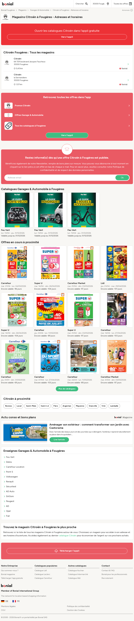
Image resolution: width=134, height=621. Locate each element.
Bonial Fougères (8, 10)
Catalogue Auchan (76, 570)
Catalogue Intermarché (78, 574)
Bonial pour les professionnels (114, 574)
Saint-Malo (31, 406)
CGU (3, 610)
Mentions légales (8, 606)
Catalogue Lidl (41, 570)
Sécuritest (9, 486)
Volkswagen (10, 476)
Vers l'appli (67, 37)
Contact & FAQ (108, 570)
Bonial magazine (8, 574)
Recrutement (107, 578)
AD (6, 506)
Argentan (67, 406)
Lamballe (114, 406)
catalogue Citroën (67, 535)
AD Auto (8, 491)
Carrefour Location (13, 467)
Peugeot (8, 501)
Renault (8, 481)
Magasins (22, 10)
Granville (93, 406)
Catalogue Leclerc (42, 574)
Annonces (127, 10)
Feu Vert (8, 457)
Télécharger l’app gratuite (12, 578)
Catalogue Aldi (74, 578)
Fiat (6, 516)
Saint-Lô (45, 406)
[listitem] (17, 215)
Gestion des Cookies (76, 610)
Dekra (7, 462)
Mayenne (80, 406)
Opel (7, 511)
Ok (122, 177)
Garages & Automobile (39, 10)
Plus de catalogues (67, 389)
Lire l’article (59, 439)
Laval (19, 406)
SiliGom (8, 496)
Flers (55, 406)
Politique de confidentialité (78, 606)
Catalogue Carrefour (43, 578)
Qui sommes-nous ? (9, 570)
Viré (103, 406)
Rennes (8, 406)
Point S (8, 471)
